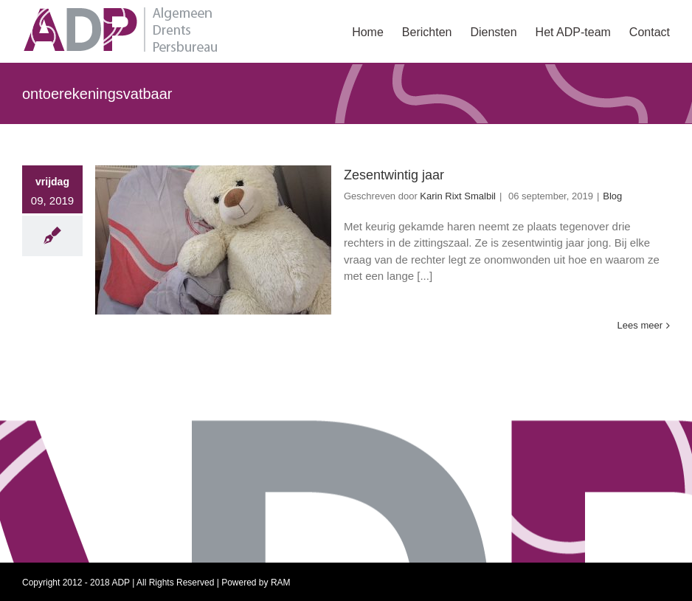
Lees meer (639, 325)
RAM (281, 582)
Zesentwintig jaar (394, 175)
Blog (612, 196)
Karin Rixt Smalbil (458, 196)
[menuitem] (377, 31)
